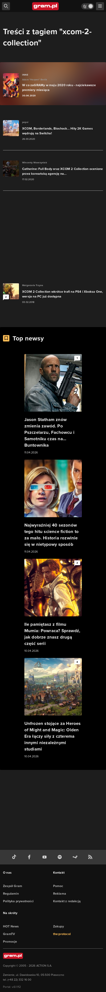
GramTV (9, 934)
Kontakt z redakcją (67, 901)
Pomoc (58, 886)
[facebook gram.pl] (30, 857)
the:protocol (62, 934)
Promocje (10, 941)
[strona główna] (45, 6)
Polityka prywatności (18, 901)
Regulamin (11, 893)
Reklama (59, 893)
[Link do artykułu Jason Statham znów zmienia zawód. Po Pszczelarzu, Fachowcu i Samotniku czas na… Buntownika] (53, 404)
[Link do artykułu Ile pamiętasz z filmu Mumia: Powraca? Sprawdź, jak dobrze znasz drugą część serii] (53, 606)
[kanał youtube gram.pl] (45, 857)
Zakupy (58, 926)
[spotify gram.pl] (60, 857)
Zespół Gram (12, 886)
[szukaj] (6, 6)
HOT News (11, 926)
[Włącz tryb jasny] (87, 6)
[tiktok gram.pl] (15, 857)
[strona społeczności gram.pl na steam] (76, 857)
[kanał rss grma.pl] (91, 857)
